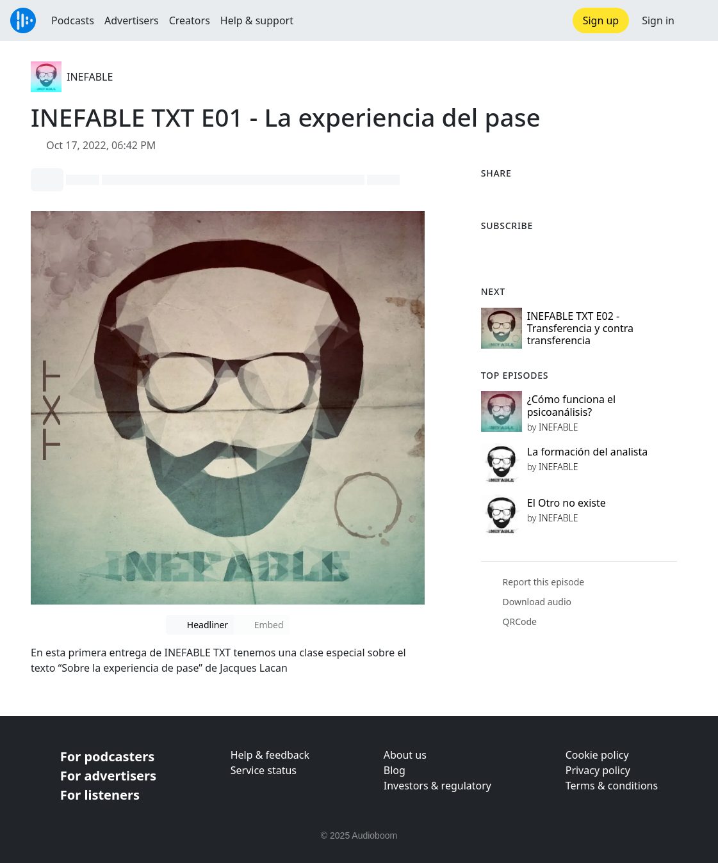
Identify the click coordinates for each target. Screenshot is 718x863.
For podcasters (107, 756)
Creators (189, 20)
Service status (264, 770)
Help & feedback (270, 755)
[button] (696, 20)
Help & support (256, 20)
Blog (394, 770)
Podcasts (72, 20)
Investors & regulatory (437, 786)
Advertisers (131, 20)
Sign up (601, 20)
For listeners (100, 795)
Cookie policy (597, 755)
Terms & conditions (612, 786)
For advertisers (108, 775)
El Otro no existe (566, 503)
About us (405, 755)
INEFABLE (90, 77)
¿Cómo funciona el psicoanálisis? (571, 405)
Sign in (658, 20)
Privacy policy (598, 770)
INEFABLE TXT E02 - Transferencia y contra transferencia (580, 328)
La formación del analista (587, 452)
